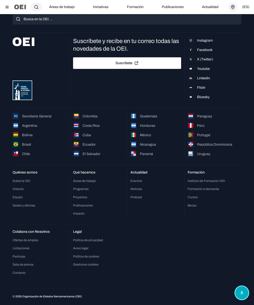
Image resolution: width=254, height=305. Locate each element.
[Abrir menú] (7, 7)
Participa (19, 256)
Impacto (78, 213)
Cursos (193, 197)
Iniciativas (100, 7)
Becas (192, 205)
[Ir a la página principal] (20, 7)
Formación (135, 7)
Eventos (136, 181)
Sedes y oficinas (24, 205)
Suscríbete (127, 63)
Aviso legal (80, 248)
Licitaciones (21, 248)
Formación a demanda (203, 189)
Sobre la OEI (21, 181)
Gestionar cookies (85, 264)
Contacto (19, 272)
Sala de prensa (23, 264)
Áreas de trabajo (62, 7)
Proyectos (80, 197)
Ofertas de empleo (25, 240)
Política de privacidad (88, 240)
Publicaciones (173, 7)
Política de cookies (86, 256)
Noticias (136, 189)
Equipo (18, 197)
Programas (81, 189)
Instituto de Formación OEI (206, 181)
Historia (18, 189)
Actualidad (210, 7)
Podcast (136, 197)
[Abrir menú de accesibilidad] (241, 292)
